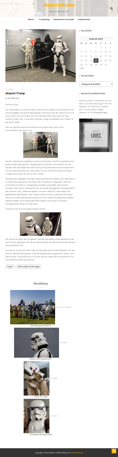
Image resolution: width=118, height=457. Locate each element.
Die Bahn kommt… (104, 101)
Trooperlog (44, 19)
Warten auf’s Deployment (41, 359)
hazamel (83, 106)
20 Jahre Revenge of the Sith (99, 104)
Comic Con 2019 (40, 397)
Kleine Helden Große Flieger (29, 266)
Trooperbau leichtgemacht (40, 434)
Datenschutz (84, 19)
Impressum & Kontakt (63, 19)
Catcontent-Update (99, 106)
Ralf (81, 104)
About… (31, 19)
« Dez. (81, 68)
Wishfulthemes (77, 453)
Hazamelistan (59, 5)
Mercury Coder (85, 101)
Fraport (10, 266)
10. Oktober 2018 (12, 98)
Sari (80, 109)
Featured (59, 307)
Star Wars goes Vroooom (40, 325)
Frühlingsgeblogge (98, 112)
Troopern (9, 89)
